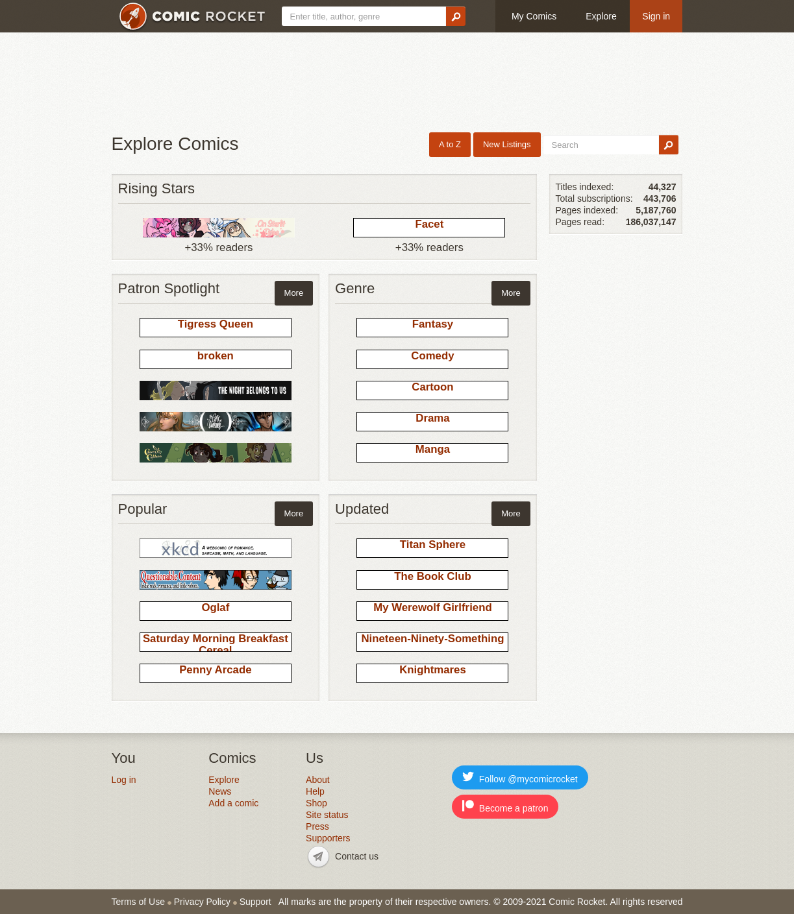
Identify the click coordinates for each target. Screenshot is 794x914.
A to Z (450, 144)
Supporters (328, 838)
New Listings (507, 144)
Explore (601, 16)
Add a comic (233, 803)
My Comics (534, 16)
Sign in (656, 16)
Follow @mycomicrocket (520, 777)
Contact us (356, 856)
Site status (327, 815)
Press (317, 826)
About (318, 780)
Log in (124, 780)
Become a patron (505, 806)
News (219, 791)
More (294, 293)
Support (255, 901)
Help (315, 791)
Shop (316, 803)
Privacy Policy (202, 901)
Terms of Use (138, 901)
